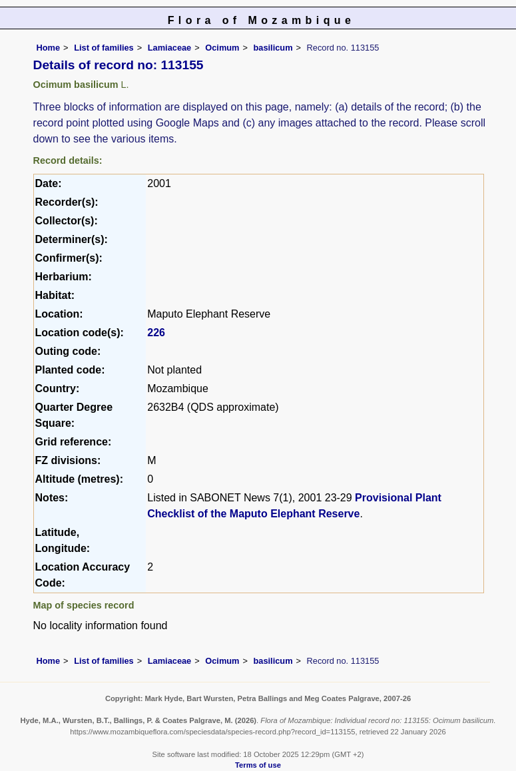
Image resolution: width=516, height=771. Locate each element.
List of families (104, 48)
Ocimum (222, 48)
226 (156, 332)
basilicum (273, 48)
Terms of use (258, 765)
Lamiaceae (169, 48)
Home (49, 48)
